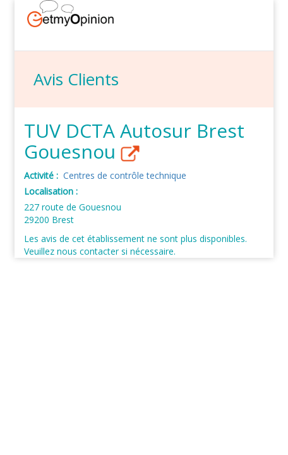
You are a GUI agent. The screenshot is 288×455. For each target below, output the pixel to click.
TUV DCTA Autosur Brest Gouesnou (134, 141)
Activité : (42, 175)
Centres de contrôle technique (124, 175)
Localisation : (52, 191)
